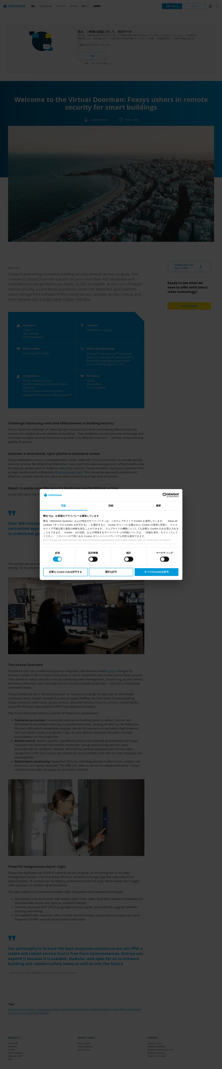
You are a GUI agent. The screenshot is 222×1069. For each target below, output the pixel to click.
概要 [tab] (158, 505)
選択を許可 (111, 571)
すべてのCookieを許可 (156, 571)
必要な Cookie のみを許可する (65, 571)
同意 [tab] (63, 505)
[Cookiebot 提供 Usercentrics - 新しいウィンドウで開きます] (165, 495)
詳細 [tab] (111, 505)
